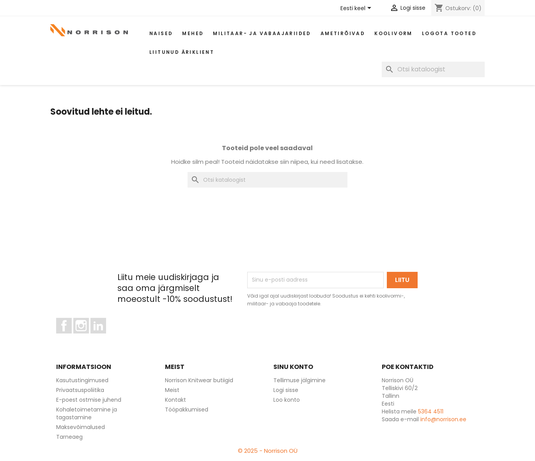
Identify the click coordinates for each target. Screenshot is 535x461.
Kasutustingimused (82, 380)
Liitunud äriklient (181, 52)
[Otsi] (433, 69)
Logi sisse (285, 390)
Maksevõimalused (80, 427)
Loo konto (286, 400)
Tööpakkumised (186, 409)
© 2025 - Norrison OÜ (268, 451)
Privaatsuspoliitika (80, 390)
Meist (172, 390)
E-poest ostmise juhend (88, 400)
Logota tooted (449, 33)
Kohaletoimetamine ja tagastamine (86, 413)
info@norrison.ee (443, 419)
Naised (161, 33)
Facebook (71, 337)
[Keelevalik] (357, 8)
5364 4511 (430, 411)
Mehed (193, 33)
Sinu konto (293, 366)
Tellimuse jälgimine (299, 380)
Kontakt (175, 400)
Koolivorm (393, 33)
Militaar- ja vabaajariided (262, 33)
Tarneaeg (69, 437)
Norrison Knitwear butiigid (199, 380)
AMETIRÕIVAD (343, 33)
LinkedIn (102, 337)
